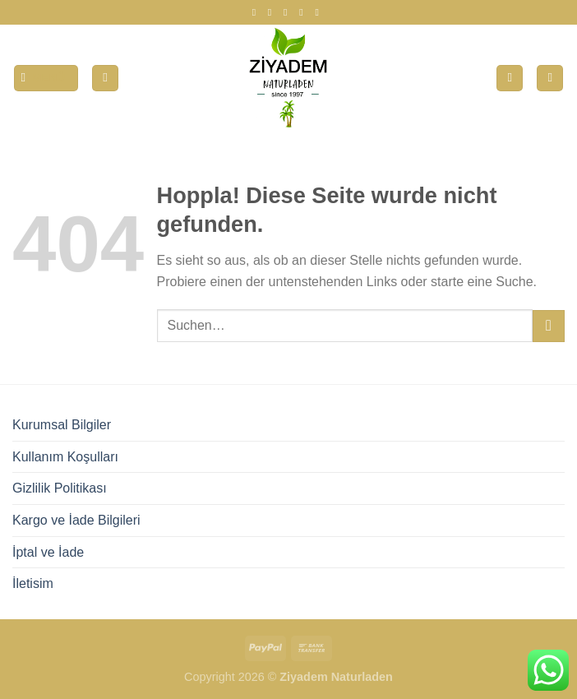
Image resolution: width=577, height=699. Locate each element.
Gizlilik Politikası (59, 488)
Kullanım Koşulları (65, 457)
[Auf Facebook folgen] (257, 12)
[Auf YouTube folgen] (320, 12)
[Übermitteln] (549, 326)
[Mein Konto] (105, 78)
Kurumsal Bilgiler (61, 425)
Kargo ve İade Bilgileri (76, 520)
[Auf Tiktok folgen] (288, 12)
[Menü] (46, 78)
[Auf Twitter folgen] (304, 12)
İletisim (32, 583)
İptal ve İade (48, 552)
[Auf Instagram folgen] (273, 12)
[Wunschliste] (509, 78)
